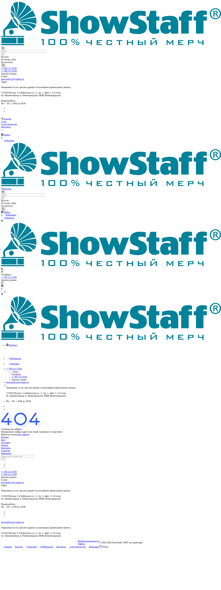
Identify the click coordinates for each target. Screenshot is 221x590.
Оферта (81, 544)
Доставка (5, 442)
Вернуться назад (9, 434)
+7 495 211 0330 (9, 68)
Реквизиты (6, 453)
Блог (3, 440)
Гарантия (5, 450)
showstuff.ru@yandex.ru (12, 79)
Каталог (5, 437)
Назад (15, 371)
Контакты (6, 448)
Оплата (4, 445)
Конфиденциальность (88, 541)
